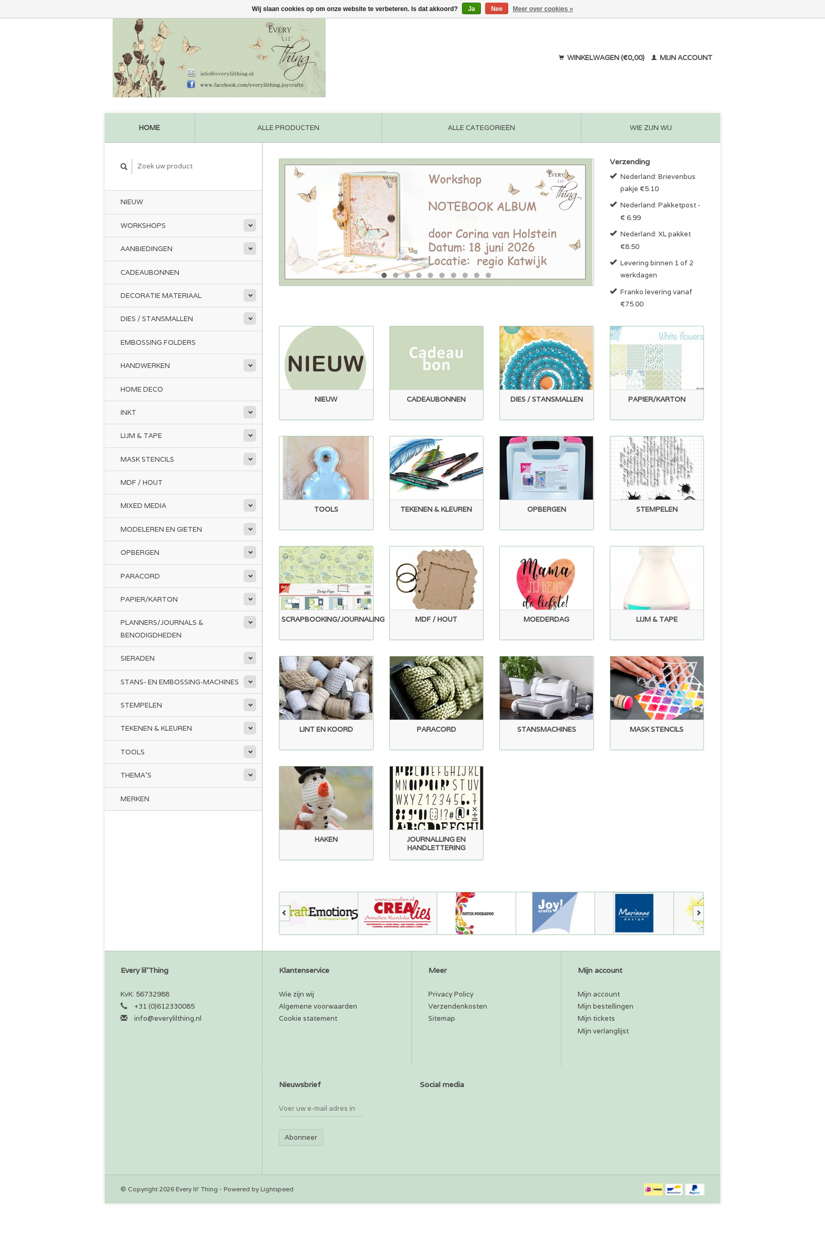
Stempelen (141, 705)
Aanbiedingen (146, 248)
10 (488, 275)
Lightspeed (277, 1189)
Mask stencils (147, 459)
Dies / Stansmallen (156, 318)
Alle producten (288, 127)
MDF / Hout (141, 482)
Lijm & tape (141, 435)
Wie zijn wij (651, 127)
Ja (471, 9)
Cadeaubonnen (149, 272)
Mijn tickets (596, 1018)
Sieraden (137, 658)
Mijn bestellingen (605, 1006)
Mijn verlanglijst (603, 1031)
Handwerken (145, 365)
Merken (134, 798)
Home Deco (141, 389)
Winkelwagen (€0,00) (602, 57)
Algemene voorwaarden (318, 1006)
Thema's (136, 775)
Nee (496, 9)
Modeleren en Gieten (161, 529)
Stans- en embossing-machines (179, 682)
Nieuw (131, 201)
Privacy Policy (451, 994)
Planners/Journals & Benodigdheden (162, 628)
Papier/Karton (149, 599)
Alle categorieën (481, 127)
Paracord (140, 576)
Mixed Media (143, 505)
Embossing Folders (158, 342)
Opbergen (139, 552)
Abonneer (301, 1137)
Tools (132, 752)
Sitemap (441, 1018)
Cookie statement (308, 1018)
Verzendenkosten (457, 1006)
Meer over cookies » (543, 9)
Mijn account (681, 57)
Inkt (128, 412)
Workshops (143, 225)
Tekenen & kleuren (156, 728)
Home (149, 127)
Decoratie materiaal (161, 295)
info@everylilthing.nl (168, 1018)
